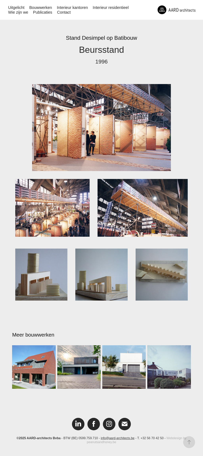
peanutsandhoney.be (101, 442)
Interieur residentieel (111, 7)
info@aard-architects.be (117, 438)
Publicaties (42, 12)
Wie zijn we (18, 12)
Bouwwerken (40, 7)
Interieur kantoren (72, 7)
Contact (64, 12)
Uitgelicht (16, 7)
